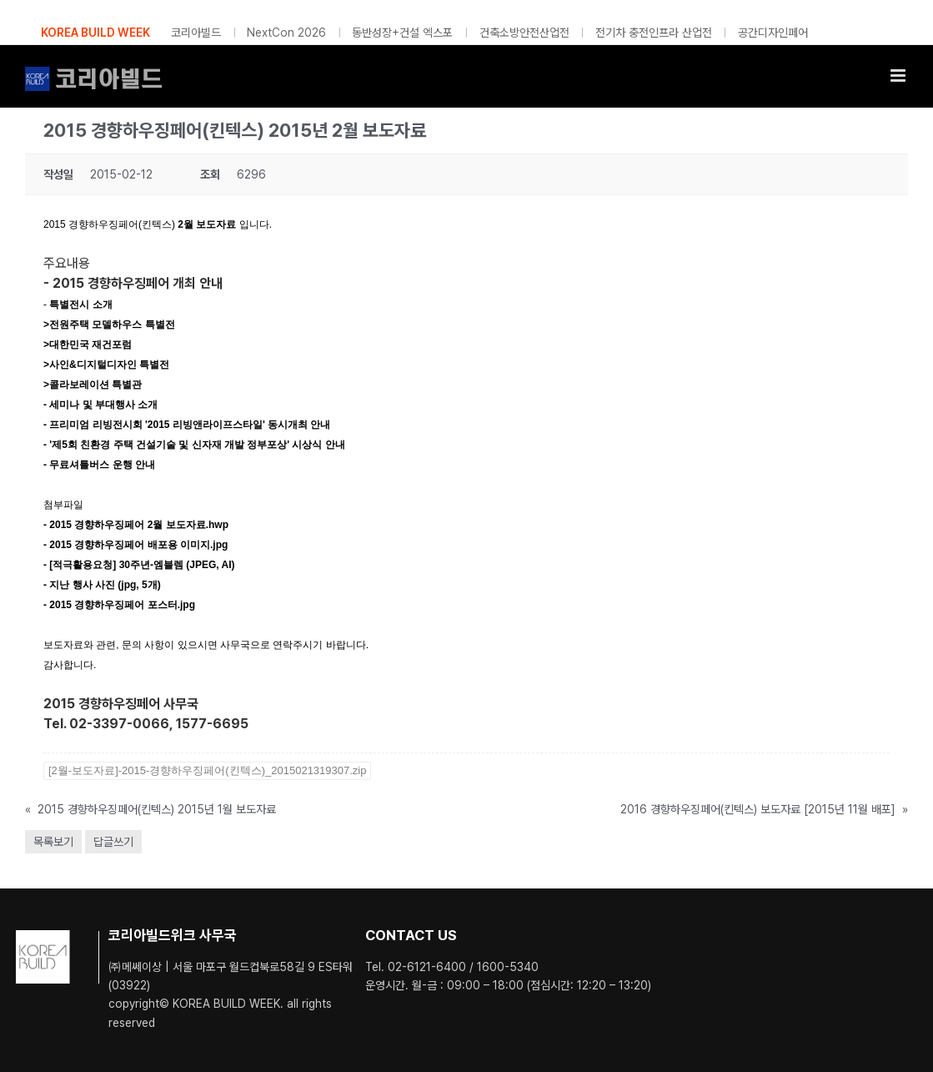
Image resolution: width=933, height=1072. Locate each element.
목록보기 (53, 841)
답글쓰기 (113, 841)
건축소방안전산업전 (524, 32)
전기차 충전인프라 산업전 (653, 32)
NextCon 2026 (286, 32)
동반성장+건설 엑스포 (402, 32)
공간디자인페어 (773, 32)
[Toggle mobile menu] (899, 75)
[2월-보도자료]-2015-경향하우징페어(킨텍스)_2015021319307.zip (207, 770)
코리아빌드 (196, 32)
